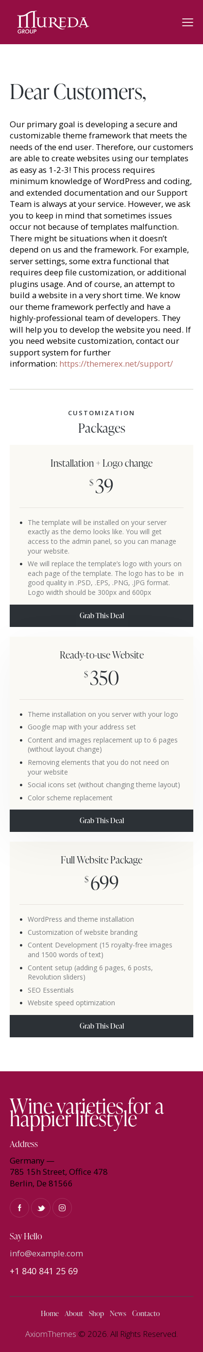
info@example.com (46, 1253)
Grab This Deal (102, 615)
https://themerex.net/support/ (116, 363)
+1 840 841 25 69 (44, 1271)
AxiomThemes (50, 1333)
